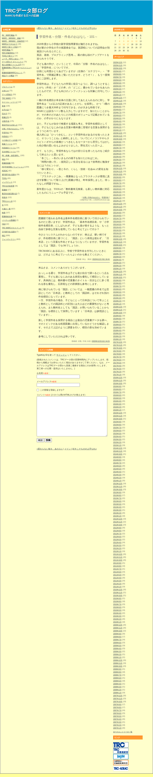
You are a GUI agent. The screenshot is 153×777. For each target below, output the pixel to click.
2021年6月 (117, 221)
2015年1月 (117, 445)
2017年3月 (117, 369)
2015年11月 (117, 416)
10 (128, 41)
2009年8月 (117, 637)
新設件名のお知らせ (10, 125)
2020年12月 (117, 239)
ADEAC (5, 171)
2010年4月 (117, 613)
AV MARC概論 (8, 35)
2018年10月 (117, 313)
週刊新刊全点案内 (9, 174)
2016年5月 (117, 398)
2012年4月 (117, 542)
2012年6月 (117, 537)
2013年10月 (117, 489)
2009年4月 (117, 648)
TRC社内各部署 (8, 186)
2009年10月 (117, 631)
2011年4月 (117, 578)
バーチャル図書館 (9, 220)
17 (128, 44)
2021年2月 (117, 233)
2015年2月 (117, 442)
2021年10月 (117, 210)
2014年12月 (117, 448)
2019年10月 (117, 277)
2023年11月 (117, 136)
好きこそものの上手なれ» (85, 28)
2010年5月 (117, 610)
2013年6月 (117, 501)
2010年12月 (117, 590)
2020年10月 (117, 245)
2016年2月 (117, 407)
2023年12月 (117, 133)
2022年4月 (117, 192)
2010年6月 (117, 607)
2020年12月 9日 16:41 (101, 259)
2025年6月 (117, 80)
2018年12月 (117, 307)
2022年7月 (117, 183)
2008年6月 (117, 678)
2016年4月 (117, 401)
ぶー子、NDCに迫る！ (11, 59)
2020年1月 (117, 269)
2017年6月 (117, 360)
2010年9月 (117, 598)
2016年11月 (117, 380)
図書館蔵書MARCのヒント (12, 73)
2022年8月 (117, 180)
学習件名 (5, 133)
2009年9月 (117, 634)
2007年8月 (117, 707)
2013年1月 (117, 516)
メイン (68, 28)
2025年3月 (117, 89)
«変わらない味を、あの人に (50, 28)
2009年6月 (117, 643)
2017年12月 (117, 342)
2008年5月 (117, 681)
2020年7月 (117, 254)
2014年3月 (117, 475)
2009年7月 (117, 640)
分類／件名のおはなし (10, 129)
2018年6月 (117, 325)
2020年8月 (117, 251)
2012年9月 (117, 528)
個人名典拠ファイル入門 (11, 65)
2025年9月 (117, 71)
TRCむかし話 (7, 201)
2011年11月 (117, 557)
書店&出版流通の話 (9, 194)
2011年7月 (117, 569)
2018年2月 (117, 336)
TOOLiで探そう (8, 56)
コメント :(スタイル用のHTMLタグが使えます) (61, 395)
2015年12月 (117, 413)
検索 (3, 213)
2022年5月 (117, 189)
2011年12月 (117, 554)
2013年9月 (117, 492)
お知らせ (5, 91)
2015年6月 (117, 431)
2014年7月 (117, 463)
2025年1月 (117, 95)
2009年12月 (117, 625)
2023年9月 (117, 142)
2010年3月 (117, 616)
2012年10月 (117, 525)
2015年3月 (117, 439)
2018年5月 (117, 327)
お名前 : (43, 373)
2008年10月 (117, 666)
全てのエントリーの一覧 (122, 732)
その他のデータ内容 (10, 140)
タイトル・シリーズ (10, 102)
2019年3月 (117, 298)
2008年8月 (117, 672)
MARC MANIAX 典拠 (11, 38)
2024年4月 (117, 121)
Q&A (4, 224)
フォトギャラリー (9, 239)
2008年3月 (117, 687)
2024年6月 (117, 115)
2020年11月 (117, 242)
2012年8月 (117, 531)
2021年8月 (117, 216)
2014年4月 (117, 472)
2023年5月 (117, 154)
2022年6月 (117, 186)
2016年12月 (117, 378)
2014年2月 (117, 478)
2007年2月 (117, 725)
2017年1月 (117, 375)
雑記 (3, 235)
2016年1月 (117, 410)
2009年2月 (117, 654)
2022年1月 (117, 201)
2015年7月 (117, 428)
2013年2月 (117, 513)
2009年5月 (117, 646)
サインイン (61, 355)
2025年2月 (117, 92)
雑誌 (3, 159)
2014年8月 (117, 460)
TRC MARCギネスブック (12, 228)
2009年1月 (117, 657)
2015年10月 (117, 419)
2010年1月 (117, 622)
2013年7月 (117, 498)
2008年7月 (117, 675)
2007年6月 (117, 713)
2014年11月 (117, 451)
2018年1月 (117, 339)
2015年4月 (117, 436)
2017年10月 (117, 348)
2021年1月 (117, 236)
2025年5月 (117, 83)
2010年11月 (117, 593)
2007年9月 (117, 704)
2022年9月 (117, 177)
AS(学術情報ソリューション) (13, 167)
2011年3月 (117, 581)
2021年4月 (117, 227)
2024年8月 (117, 110)
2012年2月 (117, 548)
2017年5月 (117, 363)
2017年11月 (117, 345)
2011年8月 (117, 566)
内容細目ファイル (9, 148)
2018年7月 (117, 322)
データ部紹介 (7, 94)
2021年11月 (117, 207)
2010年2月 (117, 619)
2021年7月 (117, 219)
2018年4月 (117, 330)
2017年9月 (117, 351)
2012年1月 (117, 551)
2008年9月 (117, 669)
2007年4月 (117, 719)
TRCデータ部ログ (26, 11)
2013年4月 (117, 507)
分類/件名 (5, 121)
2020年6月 (117, 257)
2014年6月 (117, 466)
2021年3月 (117, 230)
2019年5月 (117, 292)
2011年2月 (117, 584)
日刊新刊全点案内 (9, 232)
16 (124, 44)
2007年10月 (117, 702)
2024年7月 (117, 112)
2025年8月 (117, 74)
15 (119, 44)
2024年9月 (117, 107)
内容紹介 (5, 136)
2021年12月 (117, 204)
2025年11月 (117, 65)
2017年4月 (117, 366)
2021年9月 (117, 213)
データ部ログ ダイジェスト (12, 62)
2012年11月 (117, 522)
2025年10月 (117, 68)
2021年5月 (117, 224)
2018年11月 (117, 310)
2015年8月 (117, 425)
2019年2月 (117, 301)
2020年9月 (117, 248)
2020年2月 (117, 266)
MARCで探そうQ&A (10, 47)
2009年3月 (117, 651)
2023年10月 (117, 139)
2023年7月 (117, 148)
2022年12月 (117, 168)
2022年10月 (117, 174)
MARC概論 (6, 50)
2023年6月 (117, 151)
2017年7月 (117, 357)
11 (132, 41)
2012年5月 (117, 540)
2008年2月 (117, 690)
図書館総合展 (7, 216)
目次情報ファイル (9, 152)
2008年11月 (117, 663)
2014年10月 (117, 454)
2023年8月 (117, 145)
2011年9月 (117, 563)
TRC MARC (6, 98)
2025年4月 (117, 86)
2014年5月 (117, 469)
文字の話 (5, 110)
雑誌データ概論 (8, 76)
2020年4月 (117, 260)
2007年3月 (117, 722)
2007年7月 (117, 710)
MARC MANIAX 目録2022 (13, 41)
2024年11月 (117, 101)
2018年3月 (117, 333)
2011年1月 (117, 587)
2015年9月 (117, 422)
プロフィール (7, 87)
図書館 (4, 190)
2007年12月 (117, 696)
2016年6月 (117, 395)
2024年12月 (117, 98)
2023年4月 (117, 157)
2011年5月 (117, 575)
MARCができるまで (9, 44)
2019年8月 (117, 283)
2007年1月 (117, 728)
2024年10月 (117, 104)
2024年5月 (117, 118)
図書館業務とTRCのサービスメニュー (17, 68)
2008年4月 (117, 684)
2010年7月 (117, 604)
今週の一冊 (6, 209)
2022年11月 (117, 171)
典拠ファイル (7, 144)
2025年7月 (117, 77)
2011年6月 (117, 572)
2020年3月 (117, 263)
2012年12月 (117, 519)
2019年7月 (117, 286)
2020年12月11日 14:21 (101, 341)
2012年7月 (117, 534)
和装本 (4, 197)
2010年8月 (117, 601)
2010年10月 (117, 595)
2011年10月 (117, 560)
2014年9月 (117, 457)
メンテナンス (7, 182)
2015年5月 (117, 433)
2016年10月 (117, 383)
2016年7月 (117, 392)
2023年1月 (117, 165)
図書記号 (5, 117)
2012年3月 (117, 545)
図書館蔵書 (6, 163)
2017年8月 (117, 354)
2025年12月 (117, 62)
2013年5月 (117, 504)
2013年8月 (117, 495)
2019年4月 (117, 295)
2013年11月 (117, 487)
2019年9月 (117, 280)
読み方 (4, 114)
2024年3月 (117, 124)
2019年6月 (117, 289)
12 (136, 41)
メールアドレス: (47, 381)
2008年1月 (117, 693)
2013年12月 (117, 484)
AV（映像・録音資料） (11, 155)
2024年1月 (117, 130)
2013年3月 (117, 510)
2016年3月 (117, 404)
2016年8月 (117, 389)
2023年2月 (117, 163)
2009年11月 (117, 628)
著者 (3, 106)
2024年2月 (117, 127)
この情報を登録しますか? (50, 390)
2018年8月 (117, 319)
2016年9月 (117, 386)
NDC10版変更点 (8, 53)
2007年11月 (117, 699)
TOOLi (4, 178)
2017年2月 (117, 372)
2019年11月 (117, 274)
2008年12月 (117, 660)
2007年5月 (117, 716)
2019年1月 (117, 304)
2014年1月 (117, 481)
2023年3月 (117, 160)
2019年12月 (117, 272)
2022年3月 (117, 195)
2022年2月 (117, 198)
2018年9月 (117, 316)
